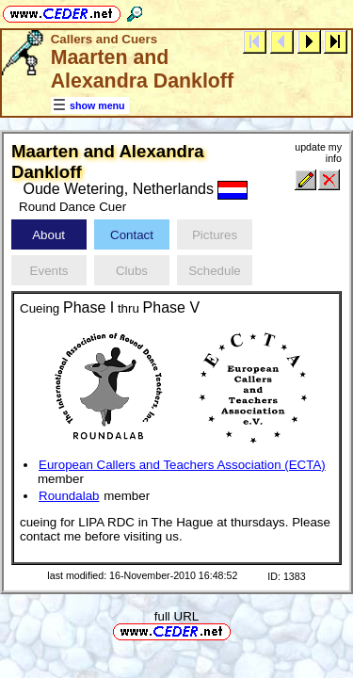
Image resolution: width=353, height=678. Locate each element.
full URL (176, 616)
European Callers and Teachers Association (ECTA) (182, 465)
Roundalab (69, 496)
